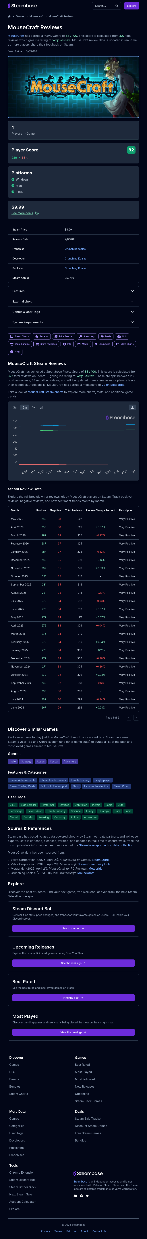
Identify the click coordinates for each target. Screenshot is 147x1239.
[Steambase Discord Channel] (75, 1195)
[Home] (9, 16)
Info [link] (67, 344)
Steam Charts (18, 1094)
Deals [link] (106, 336)
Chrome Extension (21, 1172)
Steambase (80, 1181)
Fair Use (71, 1231)
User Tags (16, 1133)
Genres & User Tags (73, 312)
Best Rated (82, 1064)
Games (20, 16)
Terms (58, 1231)
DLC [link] (122, 336)
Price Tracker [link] (64, 336)
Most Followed (85, 1079)
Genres (14, 1118)
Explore (131, 5)
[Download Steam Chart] (132, 407)
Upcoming (82, 1094)
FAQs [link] (15, 351)
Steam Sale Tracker (88, 1118)
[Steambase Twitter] (87, 1195)
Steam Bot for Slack (22, 1187)
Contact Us (99, 1231)
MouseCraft (16, 36)
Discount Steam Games (91, 1126)
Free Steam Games (88, 1133)
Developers (17, 1140)
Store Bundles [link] (20, 344)
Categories (16, 1126)
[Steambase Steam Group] (81, 1195)
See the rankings (73, 963)
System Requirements (73, 322)
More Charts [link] (125, 344)
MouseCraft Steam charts (45, 392)
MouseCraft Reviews (61, 16)
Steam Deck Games (88, 1101)
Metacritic (95, 868)
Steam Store (100, 860)
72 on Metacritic (113, 385)
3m (15, 407)
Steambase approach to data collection (106, 845)
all (41, 407)
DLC (12, 1072)
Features (73, 291)
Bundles (14, 1086)
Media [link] (83, 344)
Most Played (83, 1072)
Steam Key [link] (87, 336)
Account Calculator (22, 1201)
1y (33, 407)
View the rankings (73, 1032)
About (84, 1231)
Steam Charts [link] (19, 336)
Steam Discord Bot (22, 1180)
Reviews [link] (42, 336)
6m (25, 407)
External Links (73, 301)
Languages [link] (102, 344)
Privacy (45, 1231)
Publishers (16, 1148)
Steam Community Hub (94, 864)
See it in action (73, 928)
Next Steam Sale (20, 1194)
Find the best (73, 997)
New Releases (84, 1086)
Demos (14, 1079)
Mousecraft (36, 16)
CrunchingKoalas (75, 248)
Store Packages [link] (46, 344)
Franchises (16, 1155)
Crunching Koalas (75, 258)
